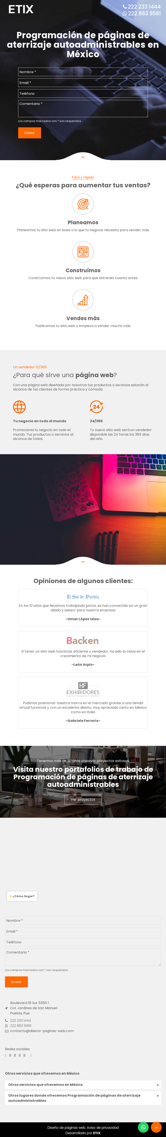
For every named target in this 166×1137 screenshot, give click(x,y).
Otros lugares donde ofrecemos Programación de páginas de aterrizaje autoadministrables (74, 1098)
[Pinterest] (20, 1055)
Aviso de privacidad (103, 1128)
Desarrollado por (83, 1133)
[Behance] (15, 1055)
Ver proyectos (83, 799)
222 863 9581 (142, 13)
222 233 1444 (142, 6)
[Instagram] (10, 1055)
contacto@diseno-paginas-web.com (39, 1030)
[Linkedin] (31, 1055)
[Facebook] (5, 1055)
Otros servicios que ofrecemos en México (45, 1084)
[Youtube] (24, 1055)
